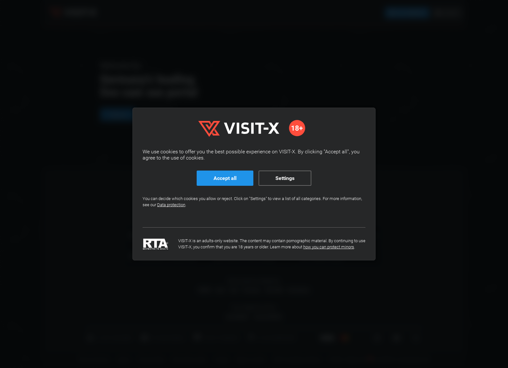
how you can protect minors (328, 246)
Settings (284, 178)
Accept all (225, 178)
